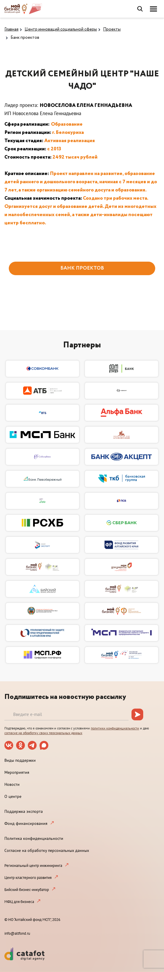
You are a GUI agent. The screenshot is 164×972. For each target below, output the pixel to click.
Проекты (112, 29)
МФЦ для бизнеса (19, 901)
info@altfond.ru (17, 933)
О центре (12, 796)
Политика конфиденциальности (33, 838)
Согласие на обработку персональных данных (46, 850)
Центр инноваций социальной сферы (61, 29)
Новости (12, 784)
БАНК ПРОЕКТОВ (82, 268)
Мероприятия (16, 772)
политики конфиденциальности (115, 728)
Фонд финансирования (25, 823)
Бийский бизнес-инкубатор (26, 889)
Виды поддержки (20, 760)
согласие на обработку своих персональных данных (43, 733)
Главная (11, 29)
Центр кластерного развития (28, 877)
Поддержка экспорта (23, 811)
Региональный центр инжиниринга (33, 865)
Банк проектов (25, 38)
